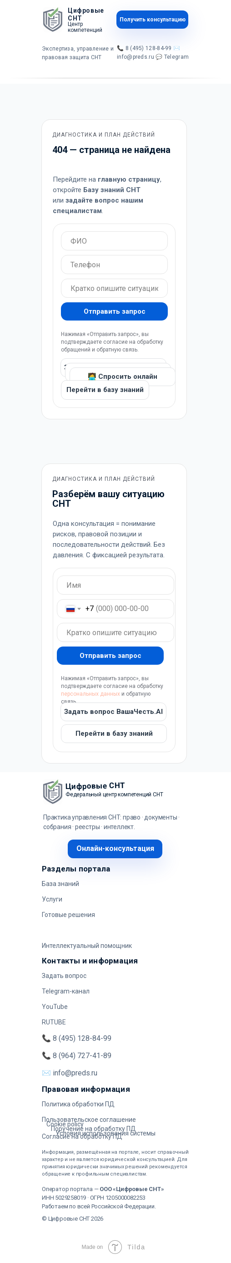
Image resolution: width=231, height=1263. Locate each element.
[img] (52, 19)
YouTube (55, 1006)
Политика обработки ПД (78, 1104)
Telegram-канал (66, 991)
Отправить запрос (115, 311)
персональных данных (90, 694)
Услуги (52, 899)
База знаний (60, 883)
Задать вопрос (64, 975)
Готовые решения (68, 914)
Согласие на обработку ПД (82, 1136)
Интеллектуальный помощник (87, 945)
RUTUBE (54, 1022)
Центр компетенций (85, 27)
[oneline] (114, 240)
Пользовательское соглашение (89, 1119)
